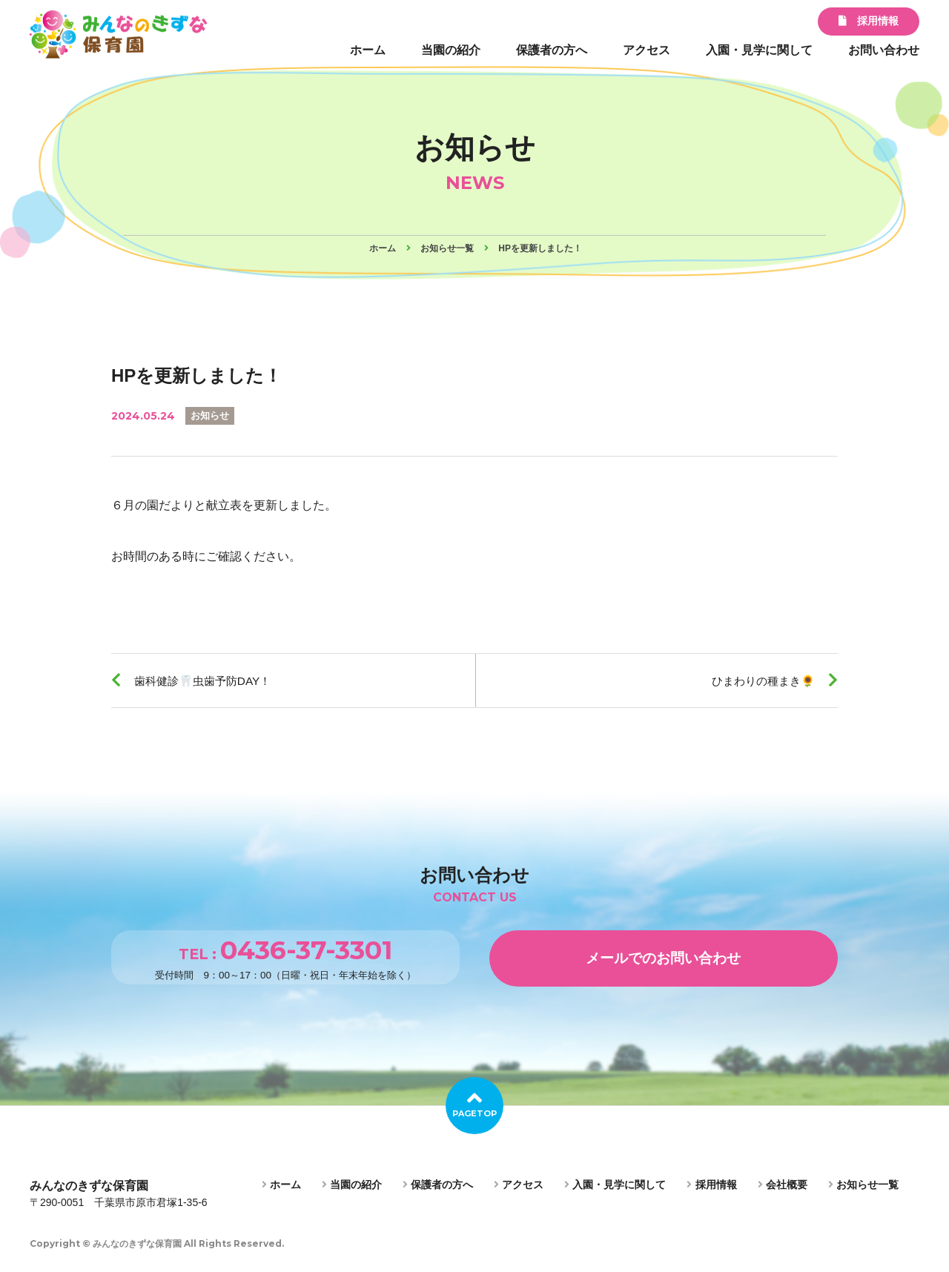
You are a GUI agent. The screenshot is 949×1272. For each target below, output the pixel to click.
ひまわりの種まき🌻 (759, 681)
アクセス (646, 50)
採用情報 (869, 21)
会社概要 (782, 1188)
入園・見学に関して (759, 50)
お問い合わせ (883, 50)
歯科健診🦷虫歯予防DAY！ (207, 681)
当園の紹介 (450, 50)
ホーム (368, 50)
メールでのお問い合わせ (663, 961)
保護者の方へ (551, 50)
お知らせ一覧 (863, 1188)
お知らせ (211, 415)
